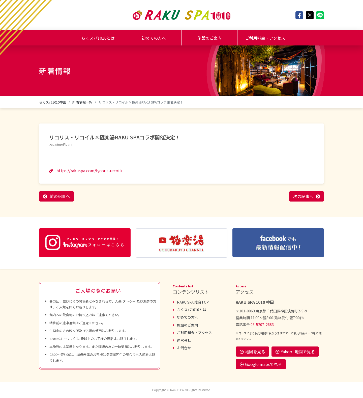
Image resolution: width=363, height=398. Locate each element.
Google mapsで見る (261, 364)
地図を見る (252, 352)
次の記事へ (303, 196)
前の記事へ (60, 196)
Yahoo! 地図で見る (295, 352)
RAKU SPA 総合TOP (191, 302)
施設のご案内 (209, 38)
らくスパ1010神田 (52, 102)
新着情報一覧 (82, 102)
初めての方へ (154, 38)
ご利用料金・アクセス (265, 38)
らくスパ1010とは (98, 38)
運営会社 (182, 340)
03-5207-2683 (262, 324)
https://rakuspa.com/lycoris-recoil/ (85, 170)
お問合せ (182, 347)
